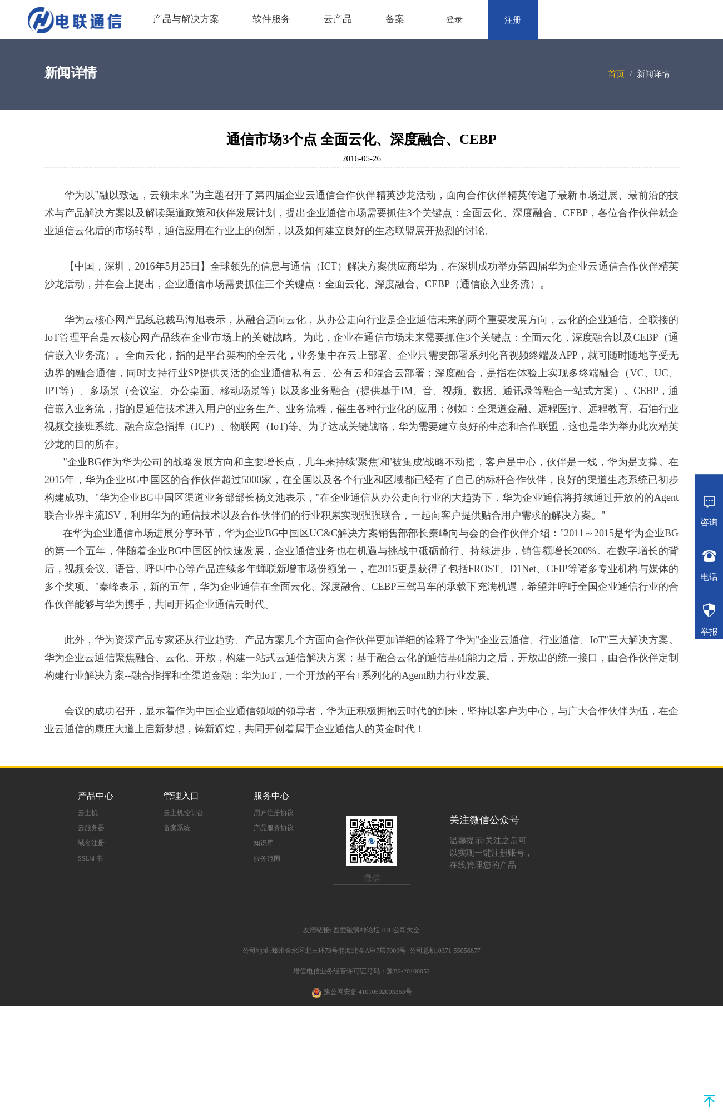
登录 (454, 19)
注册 (512, 20)
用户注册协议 (274, 813)
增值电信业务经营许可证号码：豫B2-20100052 (361, 971)
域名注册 (91, 843)
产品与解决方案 (186, 19)
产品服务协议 (274, 828)
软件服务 (271, 19)
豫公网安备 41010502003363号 (368, 992)
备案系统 (177, 828)
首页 (616, 73)
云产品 (338, 19)
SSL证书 (90, 858)
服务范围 (267, 858)
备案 (394, 19)
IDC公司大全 (401, 930)
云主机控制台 (184, 813)
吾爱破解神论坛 (356, 930)
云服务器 (91, 828)
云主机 (88, 813)
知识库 (264, 843)
